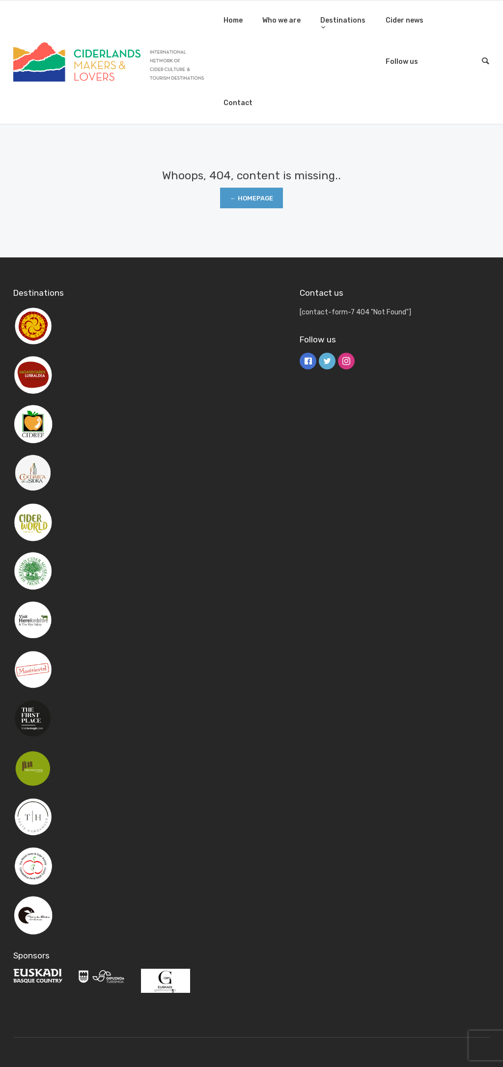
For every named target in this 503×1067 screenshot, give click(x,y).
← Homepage (251, 198)
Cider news (404, 20)
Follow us (402, 61)
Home (233, 20)
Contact (238, 103)
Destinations (342, 20)
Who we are (281, 20)
